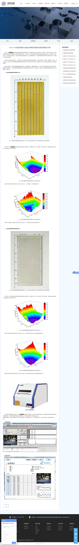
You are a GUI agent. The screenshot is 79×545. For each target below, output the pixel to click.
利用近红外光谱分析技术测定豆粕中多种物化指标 (70, 83)
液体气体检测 (15, 531)
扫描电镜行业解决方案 (67, 77)
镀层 (20, 41)
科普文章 (49, 529)
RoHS (58, 41)
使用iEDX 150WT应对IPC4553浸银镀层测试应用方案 (70, 62)
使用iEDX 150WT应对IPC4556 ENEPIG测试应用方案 (70, 56)
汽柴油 (46, 41)
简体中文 (73, 3)
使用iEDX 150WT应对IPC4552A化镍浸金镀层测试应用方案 (70, 65)
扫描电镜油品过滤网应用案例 (69, 50)
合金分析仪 (15, 528)
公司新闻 (49, 526)
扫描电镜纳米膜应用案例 (68, 53)
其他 (71, 41)
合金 (7, 41)
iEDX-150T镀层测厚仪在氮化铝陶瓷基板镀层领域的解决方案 (70, 74)
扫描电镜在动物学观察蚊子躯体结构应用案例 (70, 68)
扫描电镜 (33, 41)
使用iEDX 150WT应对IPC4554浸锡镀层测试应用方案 (70, 59)
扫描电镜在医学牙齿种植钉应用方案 (70, 71)
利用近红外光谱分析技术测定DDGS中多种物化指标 (70, 80)
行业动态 (49, 528)
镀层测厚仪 (15, 529)
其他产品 (14, 533)
